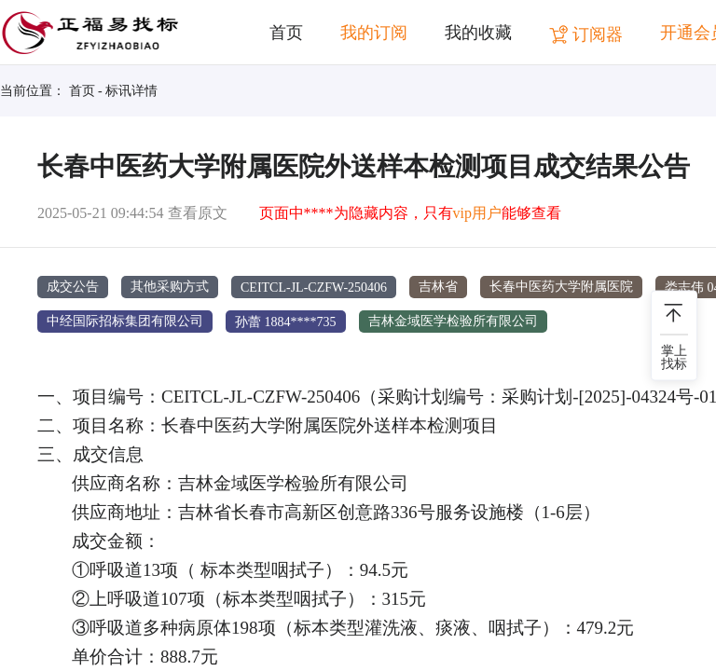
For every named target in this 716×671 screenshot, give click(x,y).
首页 (286, 32)
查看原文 (197, 213)
